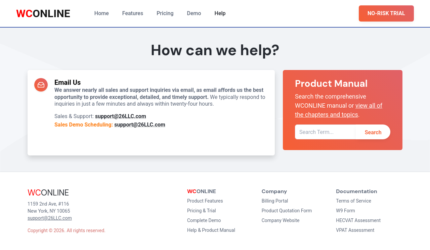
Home (101, 13)
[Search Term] (325, 131)
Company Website (281, 220)
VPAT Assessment (355, 230)
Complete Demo (204, 220)
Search (373, 132)
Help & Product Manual (211, 230)
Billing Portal (275, 201)
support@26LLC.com (120, 116)
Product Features (205, 201)
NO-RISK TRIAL (386, 13)
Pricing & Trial (201, 210)
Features (132, 13)
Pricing (165, 13)
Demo (194, 13)
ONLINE (43, 13)
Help (220, 13)
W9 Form (345, 210)
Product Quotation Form (287, 210)
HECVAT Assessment (358, 220)
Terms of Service (353, 201)
